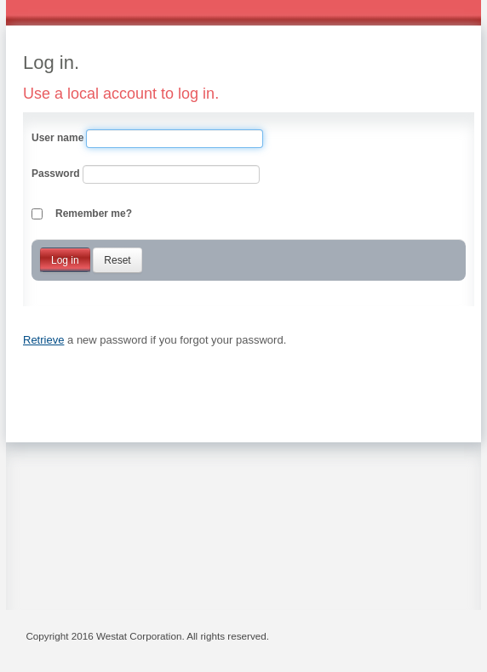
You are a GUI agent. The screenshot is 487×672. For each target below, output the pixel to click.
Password (56, 173)
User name (57, 138)
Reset (117, 260)
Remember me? (93, 213)
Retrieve (43, 339)
